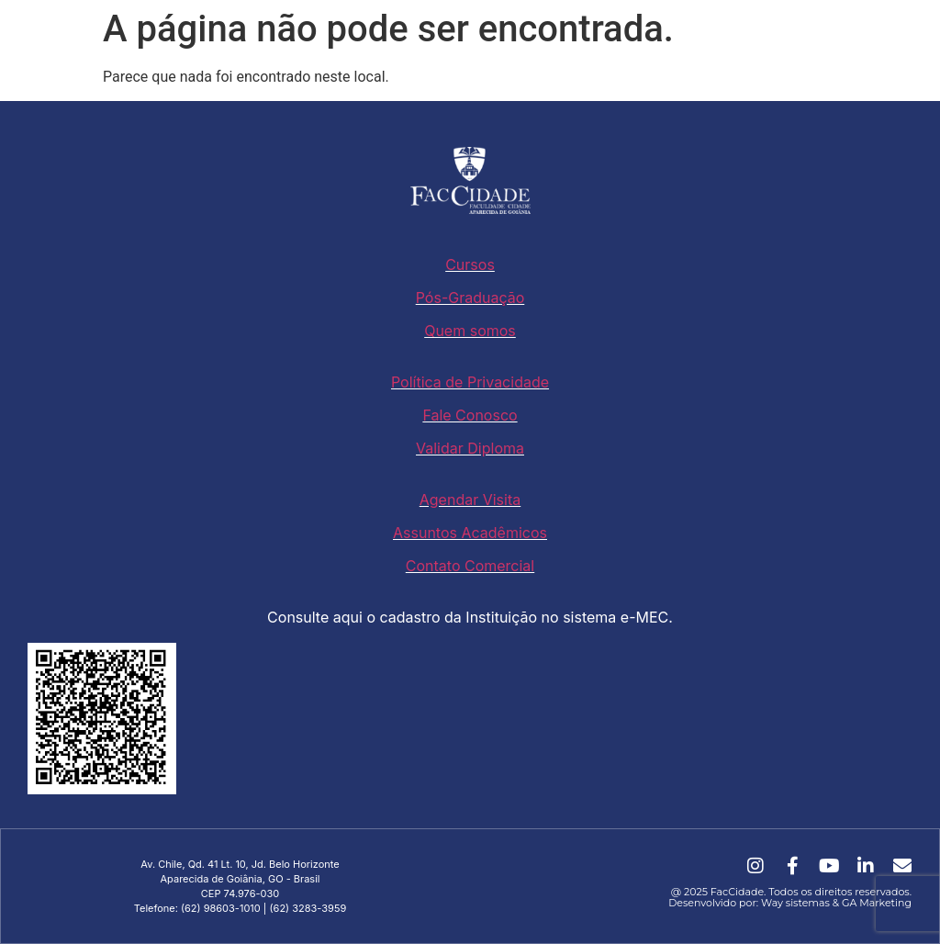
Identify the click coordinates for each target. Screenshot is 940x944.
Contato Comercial (470, 565)
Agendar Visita (470, 499)
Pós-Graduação (470, 297)
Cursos (470, 264)
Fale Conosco (469, 415)
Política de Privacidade (470, 382)
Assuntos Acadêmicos (470, 532)
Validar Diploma (470, 448)
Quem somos (470, 330)
